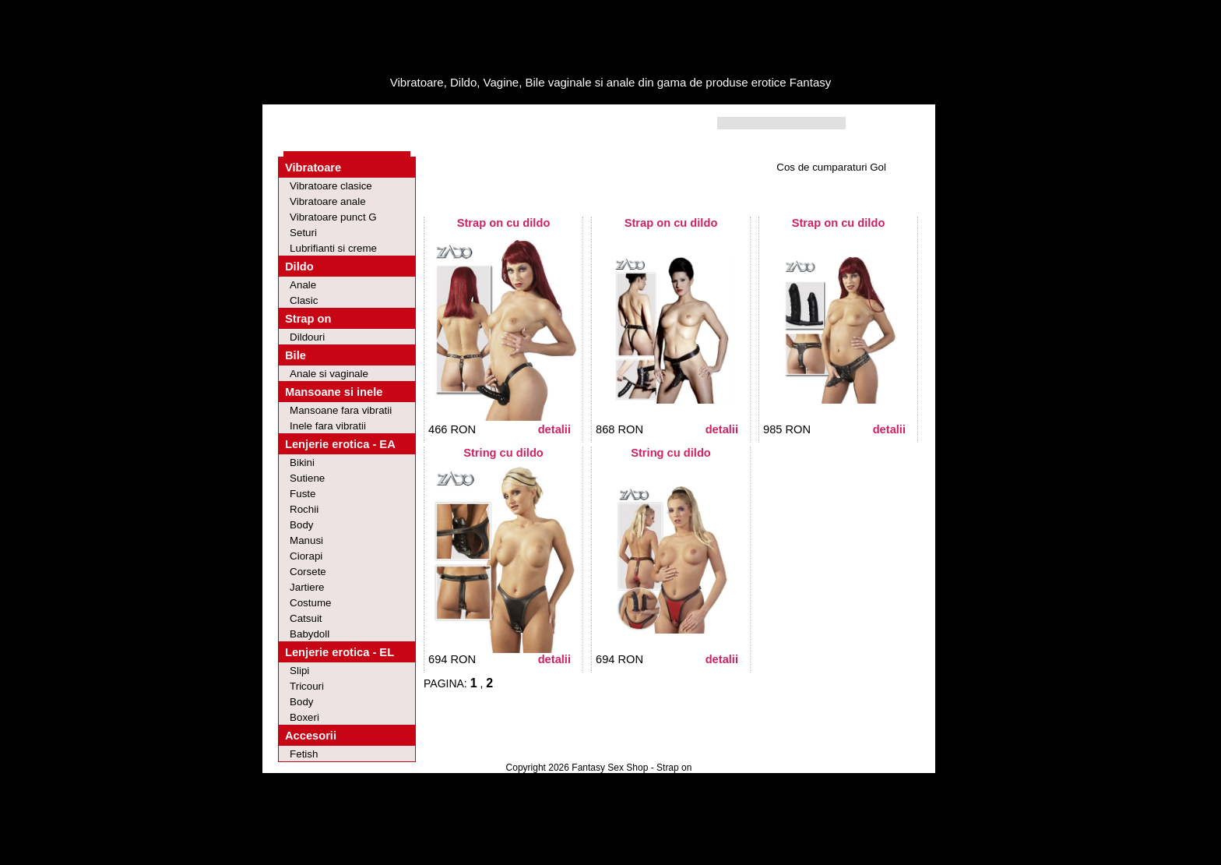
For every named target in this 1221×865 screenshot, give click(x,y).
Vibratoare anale (328, 201)
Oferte (372, 123)
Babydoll (309, 634)
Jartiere (307, 587)
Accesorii (310, 735)
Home (315, 123)
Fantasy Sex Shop (610, 767)
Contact (503, 123)
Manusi (306, 540)
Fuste (302, 494)
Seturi (303, 232)
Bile (295, 355)
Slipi (299, 670)
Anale (303, 285)
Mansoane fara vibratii (341, 410)
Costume (310, 603)
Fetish (304, 754)
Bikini (302, 462)
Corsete (308, 571)
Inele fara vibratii (328, 426)
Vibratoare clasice (331, 186)
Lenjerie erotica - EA (340, 444)
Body (301, 525)
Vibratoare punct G (333, 217)
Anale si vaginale (329, 374)
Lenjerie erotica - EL (339, 652)
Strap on (308, 318)
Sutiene (307, 478)
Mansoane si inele (333, 392)
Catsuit (306, 618)
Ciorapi (306, 556)
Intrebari (436, 123)
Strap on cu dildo (504, 223)
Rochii (304, 509)
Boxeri (304, 717)
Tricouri (307, 686)
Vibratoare (313, 167)
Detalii (554, 429)
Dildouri (307, 337)
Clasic (304, 300)
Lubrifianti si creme (333, 248)
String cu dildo (503, 453)
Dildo (299, 266)
